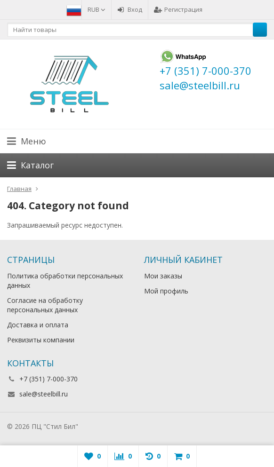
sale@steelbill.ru (43, 393)
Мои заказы (163, 275)
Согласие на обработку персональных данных (45, 305)
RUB (96, 9)
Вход (129, 9)
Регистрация (178, 9)
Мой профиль (166, 290)
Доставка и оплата (37, 324)
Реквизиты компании (40, 339)
